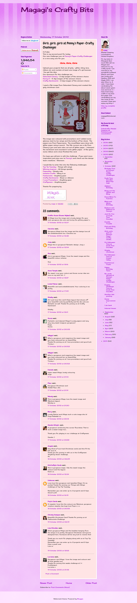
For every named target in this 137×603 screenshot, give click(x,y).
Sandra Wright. (53, 425)
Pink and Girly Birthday (110, 227)
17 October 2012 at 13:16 (58, 264)
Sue (49, 253)
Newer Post (46, 583)
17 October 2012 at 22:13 (58, 419)
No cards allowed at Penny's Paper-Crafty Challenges (110, 278)
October (108, 166)
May (107, 325)
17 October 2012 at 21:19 (58, 390)
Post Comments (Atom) (60, 587)
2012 (106, 154)
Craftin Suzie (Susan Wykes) (59, 215)
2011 (105, 341)
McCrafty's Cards (55, 465)
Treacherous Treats (109, 263)
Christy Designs (54, 515)
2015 (106, 145)
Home (69, 583)
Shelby (50, 297)
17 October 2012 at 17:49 (58, 291)
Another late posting (109, 295)
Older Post (91, 583)
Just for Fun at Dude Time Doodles (109, 216)
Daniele (50, 370)
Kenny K (46, 79)
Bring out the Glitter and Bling (110, 192)
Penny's (69, 158)
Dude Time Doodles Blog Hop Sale (109, 180)
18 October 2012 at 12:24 (58, 474)
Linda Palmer (53, 284)
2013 (105, 151)
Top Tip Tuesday (49, 167)
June (107, 322)
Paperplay (47, 171)
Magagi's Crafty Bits (57, 9)
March (107, 331)
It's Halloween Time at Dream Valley (110, 257)
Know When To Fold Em (110, 197)
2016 (106, 142)
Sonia (50, 318)
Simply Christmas (109, 251)
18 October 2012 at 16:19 (58, 495)
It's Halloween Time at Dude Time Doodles (110, 244)
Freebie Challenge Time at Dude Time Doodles (109, 288)
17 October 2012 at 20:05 (59, 329)
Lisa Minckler (53, 528)
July (107, 319)
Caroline (51, 229)
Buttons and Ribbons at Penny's (110, 209)
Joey (49, 242)
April (107, 328)
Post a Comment (52, 574)
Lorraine (51, 557)
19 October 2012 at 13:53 (58, 550)
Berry (50, 412)
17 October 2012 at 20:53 (59, 346)
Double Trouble (108, 222)
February (108, 334)
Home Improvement (110, 300)
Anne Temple (53, 271)
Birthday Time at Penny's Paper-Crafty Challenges (110, 172)
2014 (105, 148)
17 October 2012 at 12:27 (58, 222)
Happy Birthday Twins (109, 269)
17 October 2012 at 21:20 (58, 405)
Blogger (80, 599)
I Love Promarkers (50, 180)
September (109, 312)
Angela (50, 446)
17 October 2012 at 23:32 (58, 440)
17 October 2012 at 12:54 (58, 247)
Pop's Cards (52, 501)
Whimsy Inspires (49, 169)
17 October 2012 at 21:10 (58, 377)
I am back (108, 305)
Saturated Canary (50, 76)
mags (105, 50)
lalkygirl (51, 335)
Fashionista (47, 176)
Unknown (51, 480)
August (108, 316)
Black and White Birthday (109, 203)
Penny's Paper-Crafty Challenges (78, 56)
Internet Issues (110, 308)
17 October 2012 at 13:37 (58, 278)
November (109, 161)
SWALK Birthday (109, 187)
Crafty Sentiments (50, 81)
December (109, 157)
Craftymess (48, 182)
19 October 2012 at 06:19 (58, 522)
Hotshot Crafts (49, 173)
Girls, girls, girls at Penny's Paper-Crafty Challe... (109, 235)
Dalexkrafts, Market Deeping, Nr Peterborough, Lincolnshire (108, 131)
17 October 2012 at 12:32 (58, 236)
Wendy (50, 396)
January (108, 337)
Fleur (50, 383)
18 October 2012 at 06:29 (59, 459)
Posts (25, 69)
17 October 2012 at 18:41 (58, 312)
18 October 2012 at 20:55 (59, 508)
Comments (27, 73)
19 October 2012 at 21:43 (58, 570)
